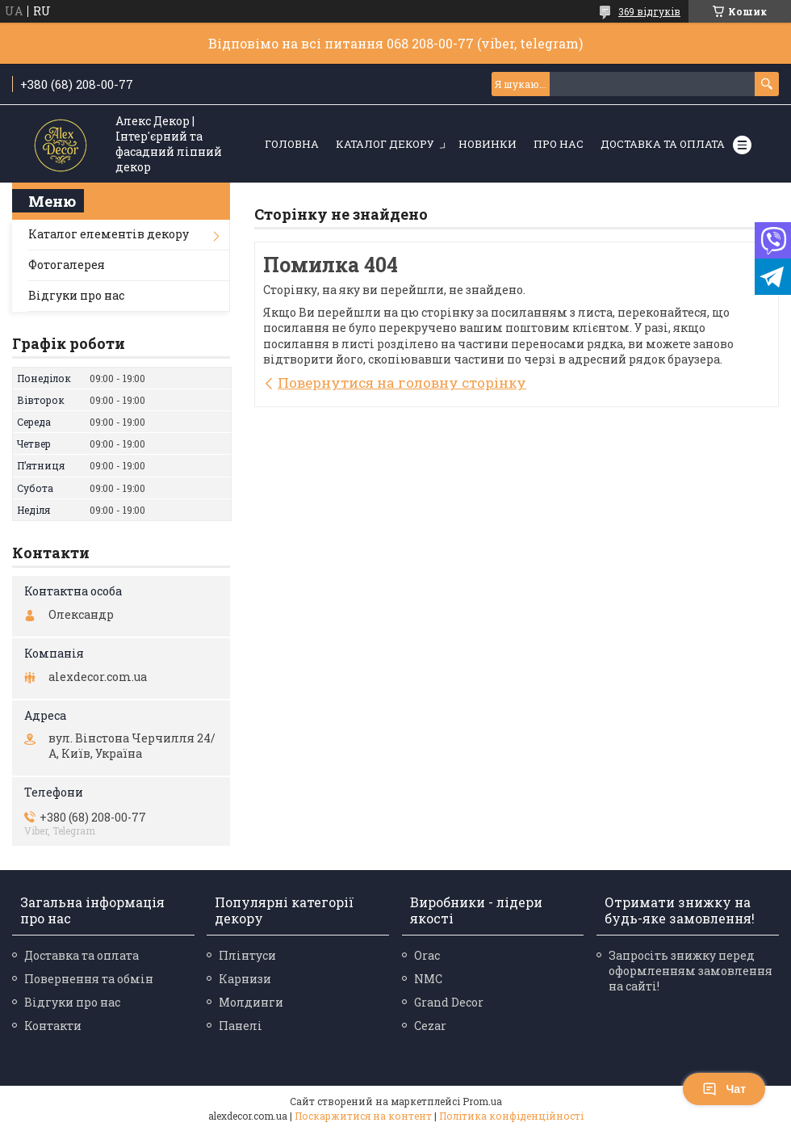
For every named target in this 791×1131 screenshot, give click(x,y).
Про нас (559, 144)
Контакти (53, 1025)
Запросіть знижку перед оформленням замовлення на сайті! (690, 971)
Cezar (430, 1025)
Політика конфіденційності (511, 1115)
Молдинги (251, 1002)
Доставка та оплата (663, 144)
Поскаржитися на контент (363, 1115)
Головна (292, 144)
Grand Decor (448, 1002)
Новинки (487, 144)
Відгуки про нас (76, 295)
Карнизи (245, 978)
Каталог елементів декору (108, 234)
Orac (427, 955)
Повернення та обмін (88, 978)
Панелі (240, 1025)
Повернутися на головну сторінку (402, 382)
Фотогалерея (66, 264)
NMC (428, 978)
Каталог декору (385, 144)
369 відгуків (649, 11)
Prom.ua (482, 1101)
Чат (724, 1089)
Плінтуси (247, 955)
